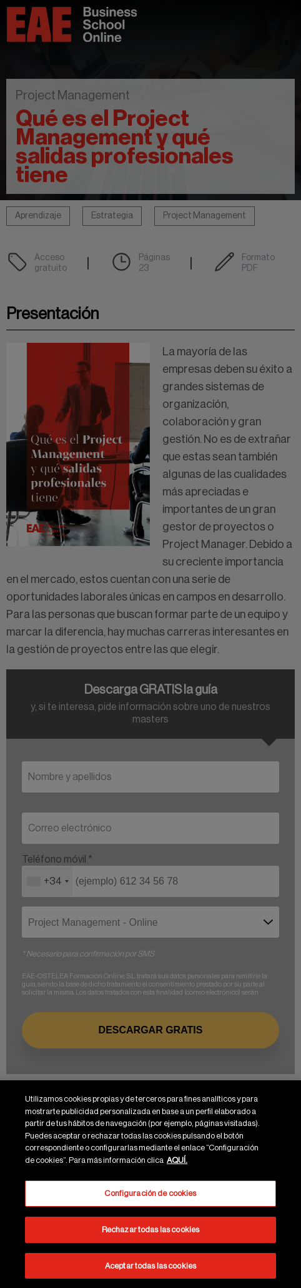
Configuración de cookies (150, 1196)
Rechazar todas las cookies (150, 1232)
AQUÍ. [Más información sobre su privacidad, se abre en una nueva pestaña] (177, 1163)
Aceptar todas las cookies (150, 1268)
